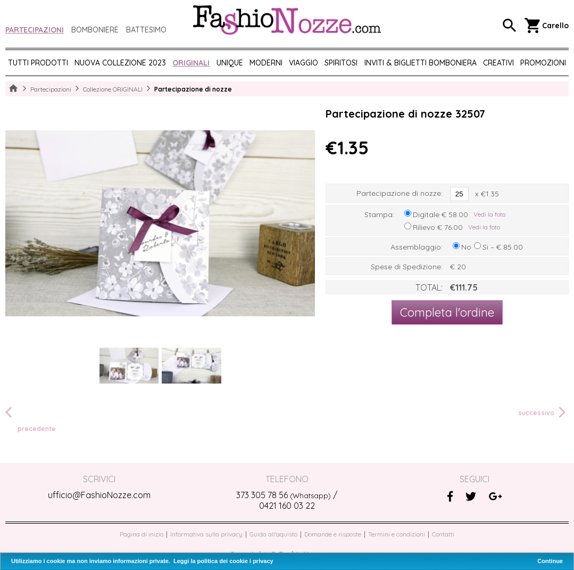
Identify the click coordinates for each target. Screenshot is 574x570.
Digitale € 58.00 (440, 214)
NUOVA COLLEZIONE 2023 (120, 63)
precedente (30, 418)
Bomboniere (95, 30)
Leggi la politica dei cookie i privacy (223, 561)
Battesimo (146, 30)
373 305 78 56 (283, 495)
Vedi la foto (489, 214)
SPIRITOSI (341, 63)
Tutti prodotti (38, 63)
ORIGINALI (191, 63)
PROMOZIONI (543, 63)
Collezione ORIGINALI (113, 89)
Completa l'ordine (447, 312)
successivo (543, 412)
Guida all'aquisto (273, 534)
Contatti (443, 534)
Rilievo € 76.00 (438, 227)
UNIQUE (230, 63)
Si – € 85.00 (503, 247)
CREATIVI (498, 63)
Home (13, 89)
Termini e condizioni (396, 534)
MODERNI (265, 63)
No (466, 247)
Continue (550, 561)
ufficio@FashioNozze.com (99, 495)
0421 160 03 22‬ (287, 505)
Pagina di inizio (141, 534)
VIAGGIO (303, 63)
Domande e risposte (332, 534)
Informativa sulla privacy (206, 534)
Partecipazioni (34, 30)
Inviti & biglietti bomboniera (420, 63)
